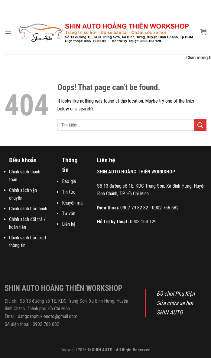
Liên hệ (69, 224)
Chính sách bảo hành (28, 209)
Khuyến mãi (72, 203)
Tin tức (69, 192)
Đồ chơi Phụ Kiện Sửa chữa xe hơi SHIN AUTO (176, 303)
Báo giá (69, 181)
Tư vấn (68, 213)
